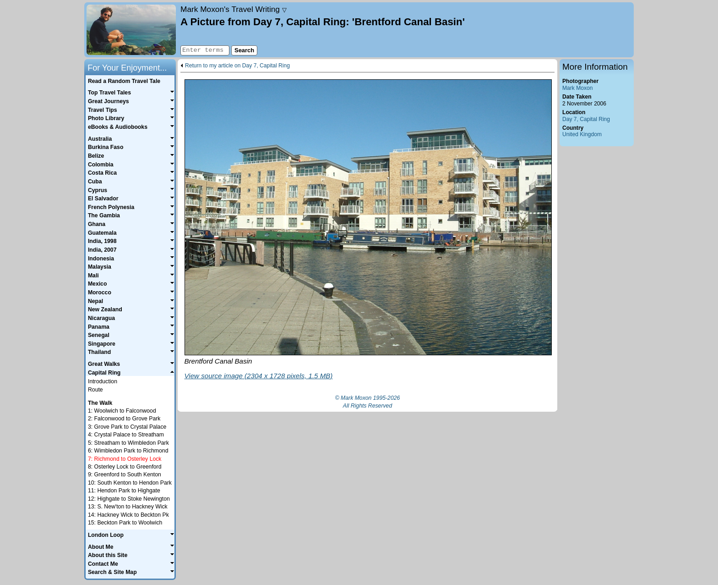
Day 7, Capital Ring (586, 119)
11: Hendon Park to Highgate (124, 490)
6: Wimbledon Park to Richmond (128, 450)
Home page (131, 30)
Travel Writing (233, 9)
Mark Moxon (577, 88)
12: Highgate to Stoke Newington (129, 499)
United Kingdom (582, 134)
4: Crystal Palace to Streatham (126, 434)
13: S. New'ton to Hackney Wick (128, 506)
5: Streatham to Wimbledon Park (128, 443)
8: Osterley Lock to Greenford (124, 467)
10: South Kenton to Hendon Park (130, 483)
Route (95, 389)
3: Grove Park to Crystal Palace (127, 427)
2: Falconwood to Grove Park (124, 418)
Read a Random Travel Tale (124, 81)
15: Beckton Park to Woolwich (125, 522)
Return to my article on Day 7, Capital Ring (237, 66)
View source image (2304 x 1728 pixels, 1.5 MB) (259, 376)
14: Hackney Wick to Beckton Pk (128, 515)
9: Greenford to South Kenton (124, 474)
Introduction (102, 381)
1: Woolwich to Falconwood (122, 411)
